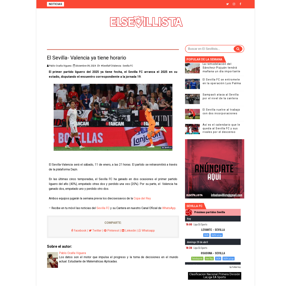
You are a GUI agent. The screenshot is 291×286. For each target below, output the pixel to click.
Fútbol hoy (236, 267)
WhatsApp (169, 208)
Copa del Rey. (142, 198)
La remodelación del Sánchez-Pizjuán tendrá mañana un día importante (222, 67)
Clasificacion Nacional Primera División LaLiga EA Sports (214, 275)
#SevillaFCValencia (111, 65)
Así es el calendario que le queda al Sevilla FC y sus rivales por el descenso (221, 128)
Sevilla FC (128, 65)
